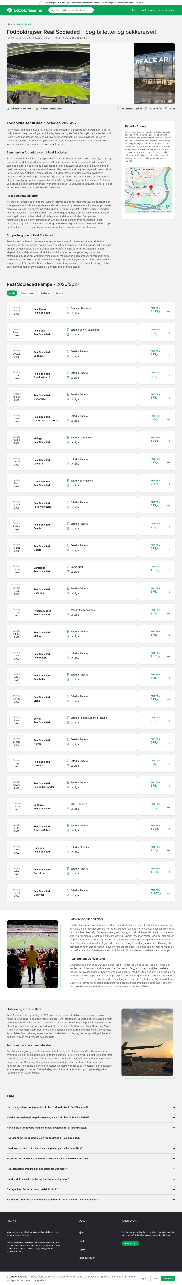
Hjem (135, 10)
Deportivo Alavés (79, 982)
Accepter (168, 1278)
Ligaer (151, 10)
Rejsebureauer (166, 10)
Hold (143, 10)
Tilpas (144, 1278)
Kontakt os (130, 1243)
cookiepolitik (38, 1280)
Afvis (155, 1278)
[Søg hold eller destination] (74, 10)
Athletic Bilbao (106, 964)
